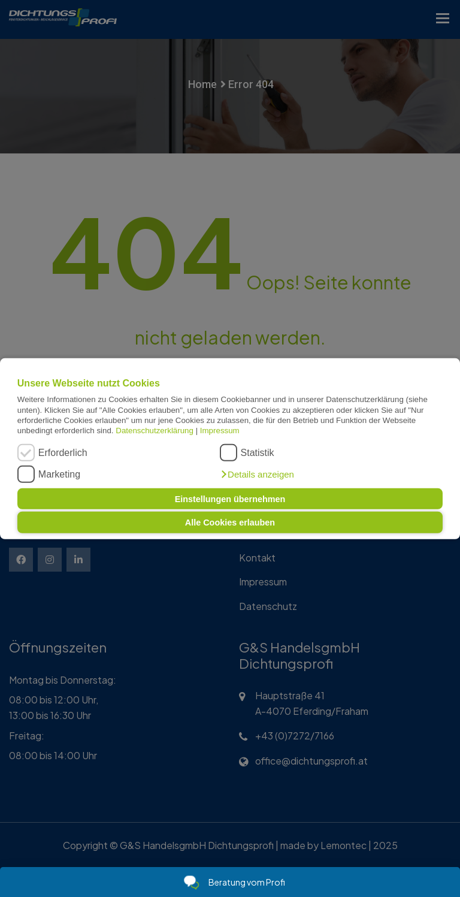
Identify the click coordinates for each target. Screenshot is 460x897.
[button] (257, 474)
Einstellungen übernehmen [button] (230, 498)
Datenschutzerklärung (154, 430)
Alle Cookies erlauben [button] (230, 522)
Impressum (220, 430)
